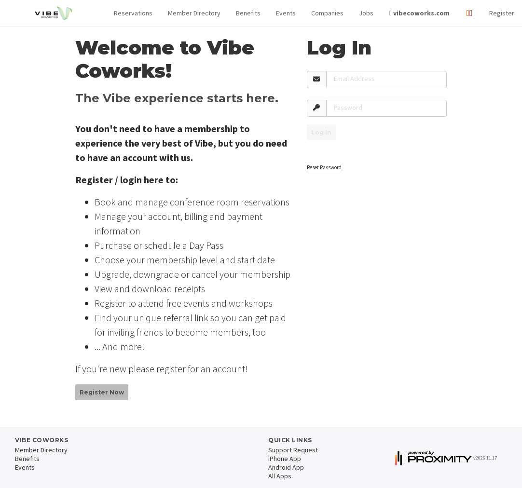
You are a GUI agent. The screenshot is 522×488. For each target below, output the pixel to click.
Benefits (248, 13)
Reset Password (324, 167)
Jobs (366, 13)
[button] (133, 13)
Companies (327, 13)
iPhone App (284, 458)
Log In (321, 132)
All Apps (279, 476)
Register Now (102, 392)
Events (286, 13)
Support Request (293, 450)
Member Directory (194, 13)
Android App (286, 467)
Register (501, 13)
